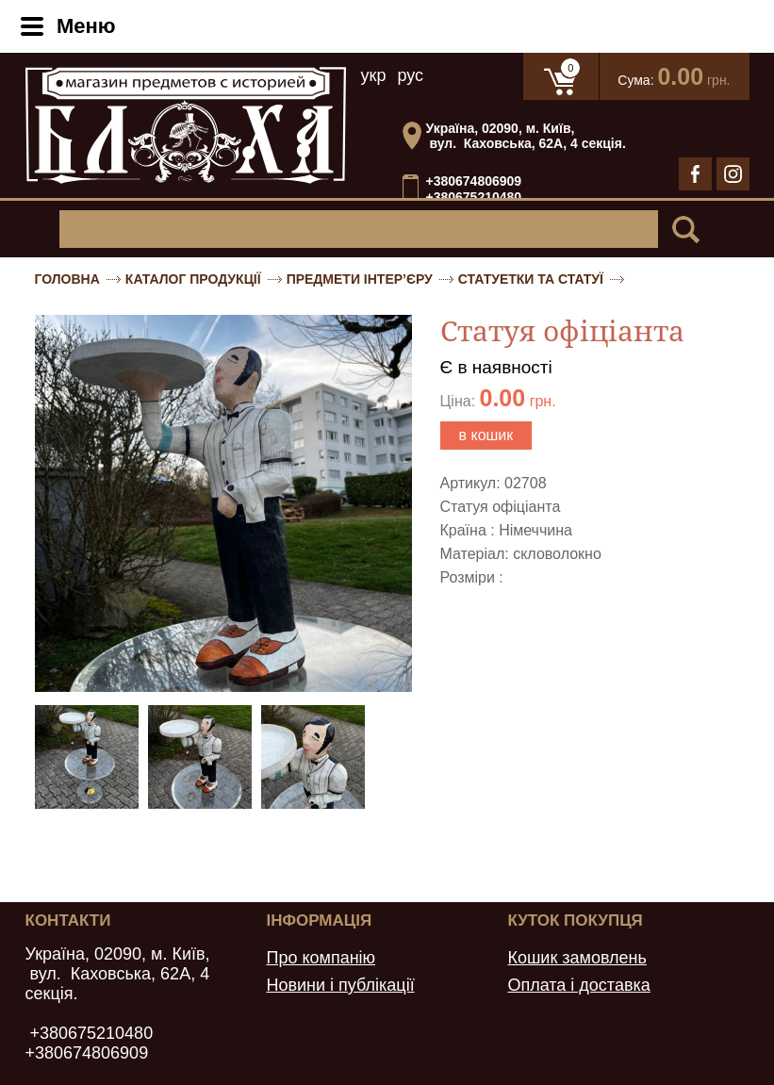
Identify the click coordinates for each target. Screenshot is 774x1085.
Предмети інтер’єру (360, 279)
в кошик (486, 435)
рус (410, 75)
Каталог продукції (193, 279)
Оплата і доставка (578, 985)
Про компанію (320, 957)
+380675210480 (474, 197)
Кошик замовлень (577, 957)
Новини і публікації (340, 985)
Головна (67, 279)
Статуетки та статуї (530, 279)
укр (374, 75)
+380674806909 (474, 181)
